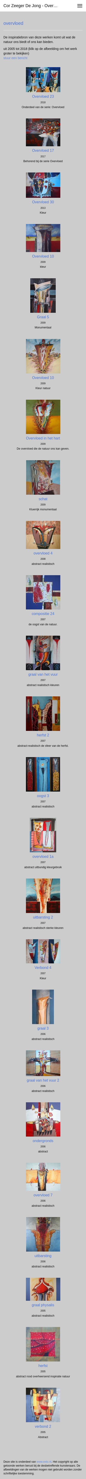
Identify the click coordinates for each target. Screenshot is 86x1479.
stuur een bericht (15, 58)
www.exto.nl (44, 1461)
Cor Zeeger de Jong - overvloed (32, 5)
